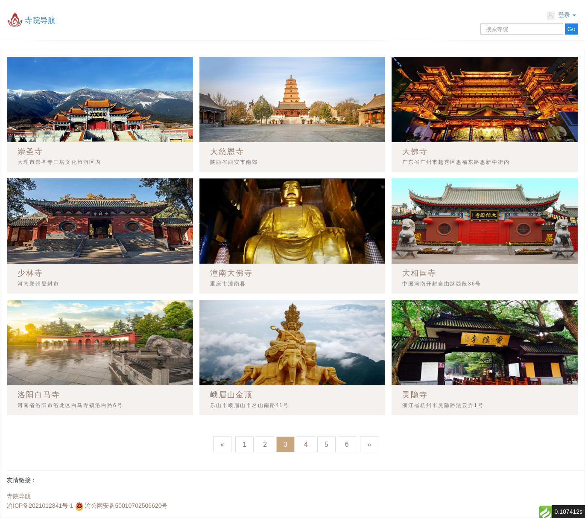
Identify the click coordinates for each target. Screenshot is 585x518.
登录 (561, 16)
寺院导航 (40, 20)
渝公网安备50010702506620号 (126, 505)
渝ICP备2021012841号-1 (40, 505)
